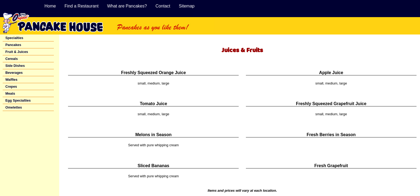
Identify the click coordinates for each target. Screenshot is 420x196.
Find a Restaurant (82, 6)
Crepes (11, 86)
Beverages (14, 73)
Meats (10, 93)
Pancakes (13, 45)
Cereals (11, 59)
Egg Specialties (18, 100)
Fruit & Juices (16, 52)
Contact (162, 6)
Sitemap (187, 6)
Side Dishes (15, 66)
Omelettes (13, 107)
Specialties (14, 38)
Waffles (11, 80)
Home (50, 6)
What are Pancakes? (127, 6)
